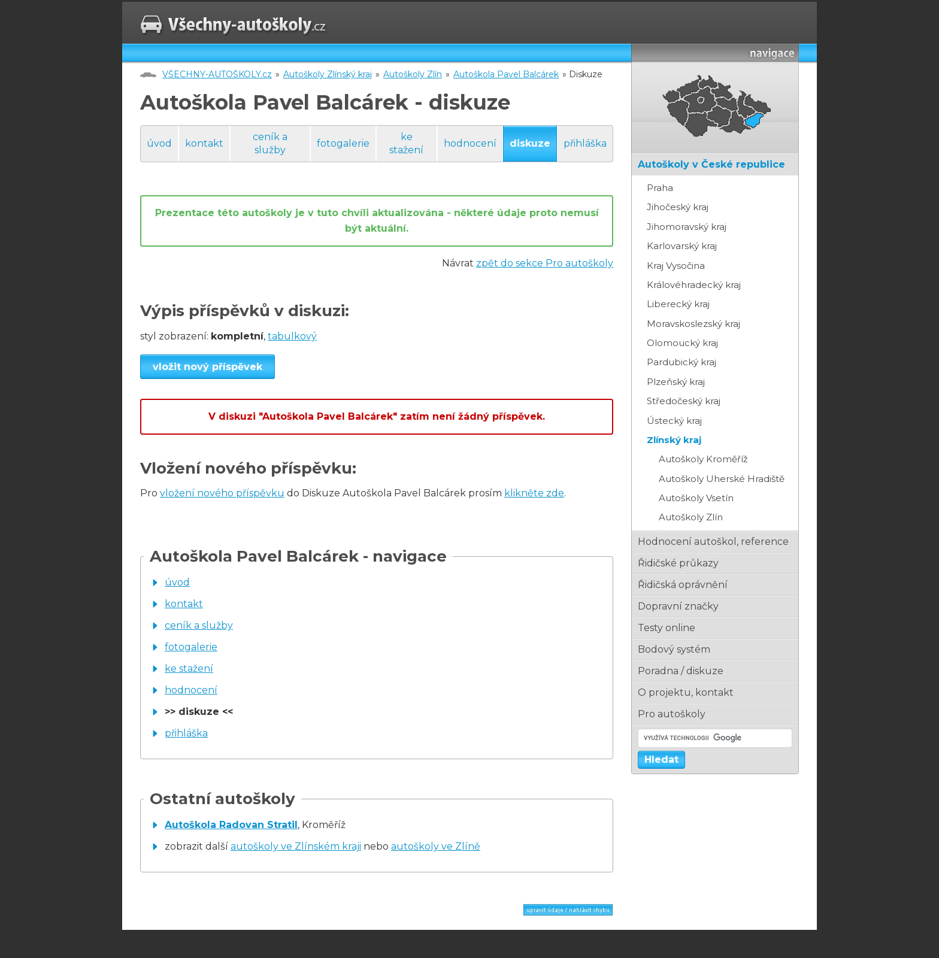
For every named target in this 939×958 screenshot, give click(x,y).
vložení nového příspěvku (222, 493)
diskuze (530, 143)
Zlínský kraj (674, 439)
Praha (660, 187)
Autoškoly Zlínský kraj (327, 74)
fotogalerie (343, 143)
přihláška (585, 143)
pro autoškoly (671, 714)
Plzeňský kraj (676, 381)
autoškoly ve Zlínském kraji (296, 846)
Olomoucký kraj (682, 342)
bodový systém (674, 649)
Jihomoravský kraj (686, 226)
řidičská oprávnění (683, 584)
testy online (666, 627)
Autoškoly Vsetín (696, 498)
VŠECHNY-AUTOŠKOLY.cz (217, 74)
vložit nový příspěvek (207, 366)
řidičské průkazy (678, 563)
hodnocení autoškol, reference (713, 541)
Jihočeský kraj (677, 207)
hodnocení (470, 143)
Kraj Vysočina (676, 265)
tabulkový (292, 336)
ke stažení (406, 143)
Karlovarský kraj (682, 245)
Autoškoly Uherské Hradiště (721, 478)
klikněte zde (534, 493)
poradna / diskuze (680, 671)
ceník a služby (270, 143)
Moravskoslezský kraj (693, 323)
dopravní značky (678, 606)
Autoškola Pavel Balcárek (506, 74)
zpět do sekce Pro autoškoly (544, 263)
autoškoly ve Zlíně (435, 846)
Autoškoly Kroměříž (703, 459)
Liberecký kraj (678, 304)
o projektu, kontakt (686, 692)
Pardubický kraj (681, 362)
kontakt (204, 143)
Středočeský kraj (683, 401)
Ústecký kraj (674, 420)
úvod (159, 143)
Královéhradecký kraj (694, 284)
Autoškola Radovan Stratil (231, 824)
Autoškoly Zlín (412, 74)
